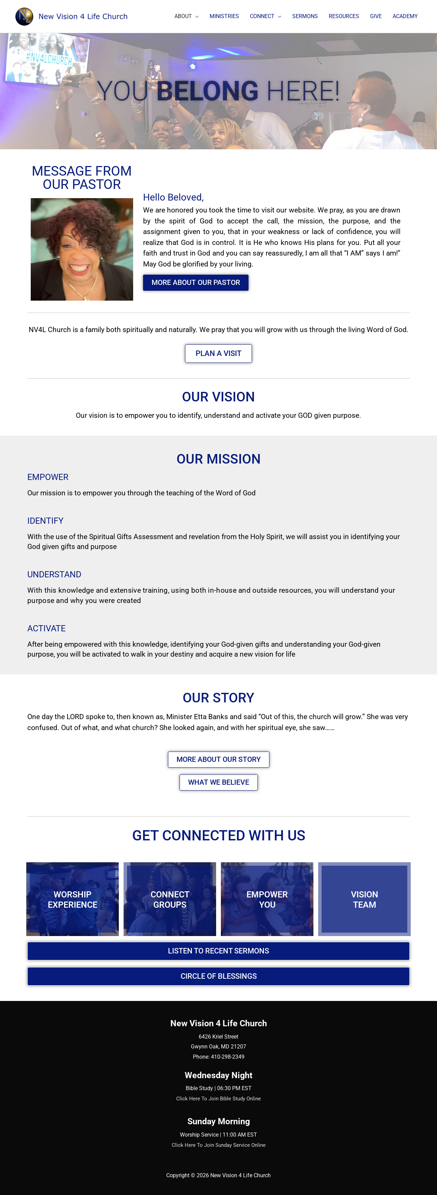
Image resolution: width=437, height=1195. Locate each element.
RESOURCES (344, 16)
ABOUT (183, 16)
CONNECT (262, 16)
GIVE (376, 16)
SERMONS (305, 16)
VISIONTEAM (364, 899)
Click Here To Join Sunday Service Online (218, 1145)
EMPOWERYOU (267, 899)
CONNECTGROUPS (170, 899)
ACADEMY (405, 16)
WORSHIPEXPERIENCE (72, 899)
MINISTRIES (224, 16)
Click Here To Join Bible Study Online (218, 1098)
